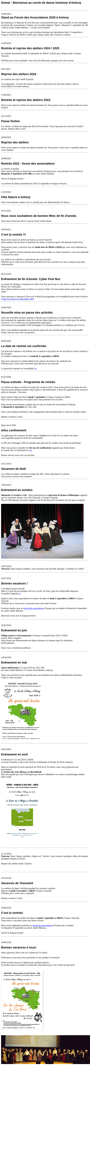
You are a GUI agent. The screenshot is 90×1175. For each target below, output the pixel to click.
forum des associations (33, 608)
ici (35, 368)
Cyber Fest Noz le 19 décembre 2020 (17, 299)
